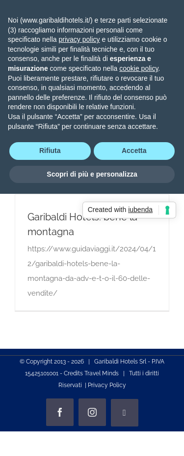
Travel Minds (101, 373)
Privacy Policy (107, 385)
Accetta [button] (134, 150)
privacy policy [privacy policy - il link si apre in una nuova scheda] (79, 39)
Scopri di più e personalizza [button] (92, 174)
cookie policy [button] (138, 68)
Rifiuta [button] (50, 150)
